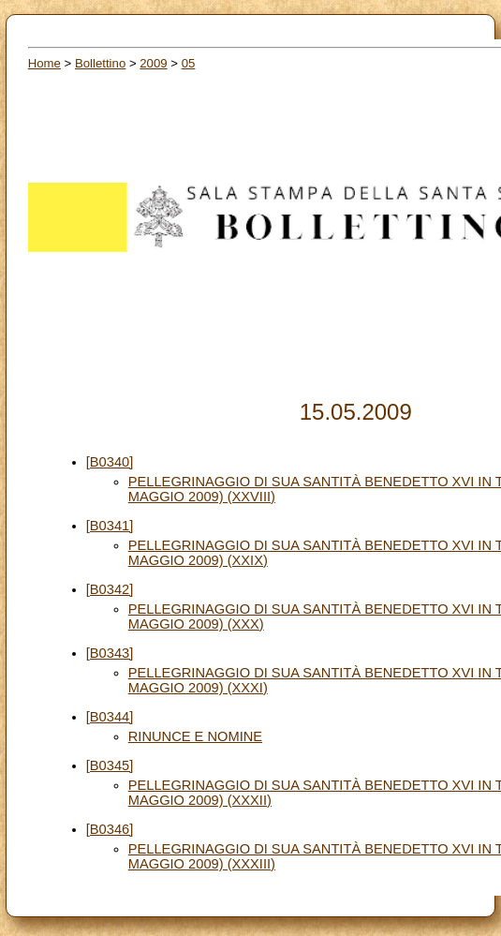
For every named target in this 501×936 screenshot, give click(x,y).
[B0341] (110, 525)
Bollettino (100, 63)
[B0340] (110, 461)
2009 (153, 63)
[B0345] (110, 765)
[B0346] (110, 829)
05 (189, 63)
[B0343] (110, 653)
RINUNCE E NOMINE (195, 736)
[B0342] (110, 589)
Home (44, 63)
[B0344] (110, 716)
